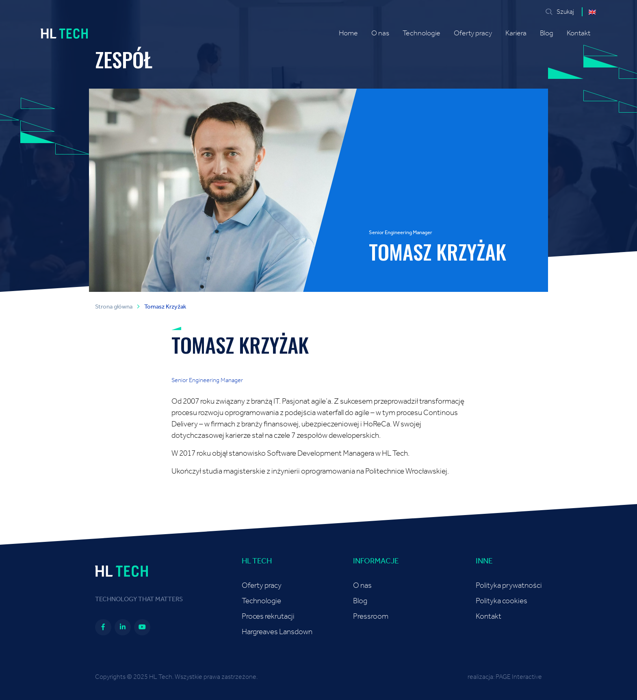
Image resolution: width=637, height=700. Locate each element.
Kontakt (578, 33)
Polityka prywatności (509, 585)
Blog (546, 33)
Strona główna (113, 307)
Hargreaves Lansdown (277, 632)
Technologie (421, 33)
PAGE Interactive (519, 677)
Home (348, 33)
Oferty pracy (473, 33)
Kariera (515, 33)
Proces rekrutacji (268, 616)
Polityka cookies (501, 601)
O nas (380, 33)
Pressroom (370, 616)
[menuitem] (592, 11)
